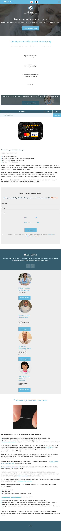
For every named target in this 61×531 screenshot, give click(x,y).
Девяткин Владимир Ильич (24, 347)
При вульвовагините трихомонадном (10, 466)
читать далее (24, 297)
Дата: (25, 217)
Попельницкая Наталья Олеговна (23, 378)
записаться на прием (30, 28)
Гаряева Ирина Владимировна (24, 289)
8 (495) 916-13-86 (7, 2)
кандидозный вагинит (22, 475)
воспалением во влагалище (9, 441)
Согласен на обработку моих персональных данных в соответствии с (31, 235)
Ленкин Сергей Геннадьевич (24, 316)
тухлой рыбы (49, 447)
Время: (26, 222)
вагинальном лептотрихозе (24, 481)
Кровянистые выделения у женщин (11, 497)
